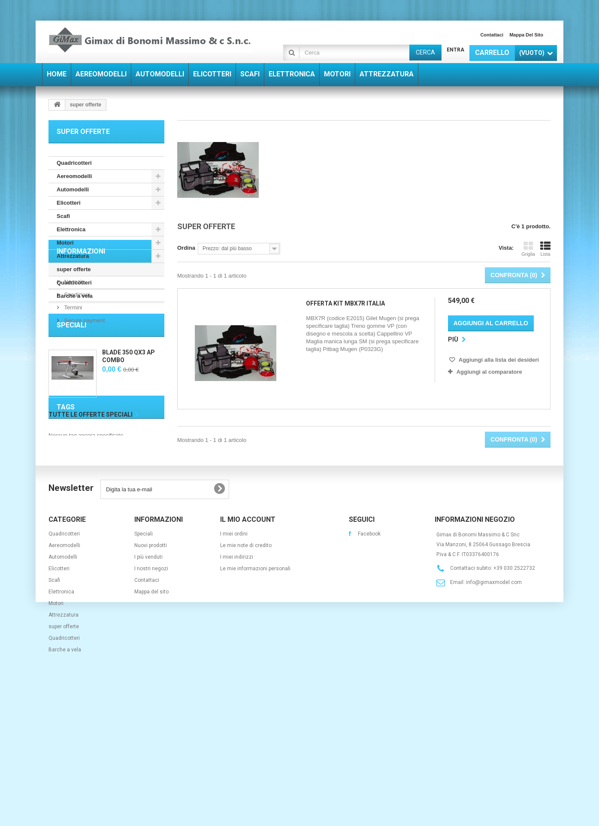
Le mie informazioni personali (255, 703)
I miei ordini (234, 668)
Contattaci (491, 34)
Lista (545, 249)
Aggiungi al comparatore (489, 372)
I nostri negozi (151, 703)
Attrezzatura (73, 256)
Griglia (528, 249)
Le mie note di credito (246, 680)
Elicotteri (69, 203)
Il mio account (247, 654)
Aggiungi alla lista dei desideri (498, 360)
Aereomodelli (74, 176)
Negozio (74, 354)
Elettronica (71, 229)
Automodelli (73, 189)
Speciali (71, 424)
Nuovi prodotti (150, 680)
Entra (455, 50)
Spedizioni (76, 367)
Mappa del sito (526, 34)
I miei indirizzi (236, 691)
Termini (72, 380)
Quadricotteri (74, 163)
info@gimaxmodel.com (494, 717)
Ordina (186, 248)
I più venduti (148, 691)
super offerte (74, 269)
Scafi (63, 216)
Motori (65, 242)
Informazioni (81, 327)
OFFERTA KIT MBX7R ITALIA (345, 303)
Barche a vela (75, 296)
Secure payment (84, 393)
